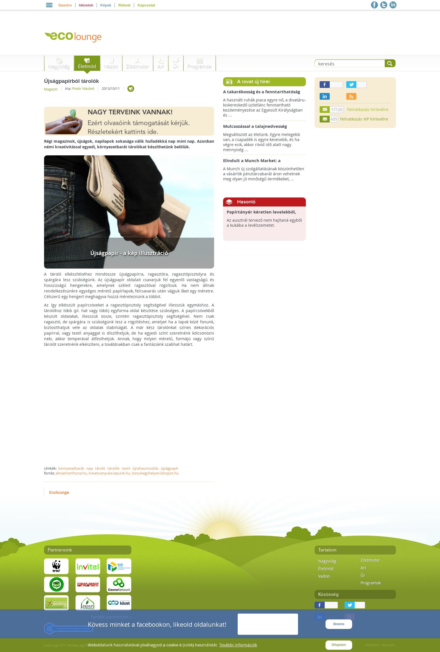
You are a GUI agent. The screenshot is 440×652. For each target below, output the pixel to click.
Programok (199, 66)
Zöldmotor (137, 66)
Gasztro (65, 5)
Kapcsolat (146, 5)
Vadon (111, 66)
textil (126, 468)
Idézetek (86, 5)
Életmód (87, 66)
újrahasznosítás (145, 468)
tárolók (113, 468)
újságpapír (169, 468)
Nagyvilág (59, 66)
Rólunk (124, 5)
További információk (238, 645)
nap (89, 468)
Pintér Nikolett (83, 88)
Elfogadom (339, 645)
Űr (175, 66)
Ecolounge (59, 492)
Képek (105, 5)
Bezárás (338, 624)
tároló (100, 468)
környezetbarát (71, 468)
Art (160, 66)
